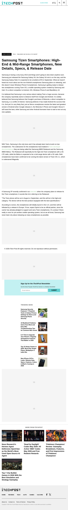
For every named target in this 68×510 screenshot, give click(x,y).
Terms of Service (21, 502)
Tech (14, 54)
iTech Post (13, 249)
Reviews (11, 494)
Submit (54, 290)
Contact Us (11, 502)
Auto (25, 494)
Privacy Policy (31, 502)
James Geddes (6, 54)
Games (32, 494)
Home (3, 494)
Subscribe (44, 3)
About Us (4, 502)
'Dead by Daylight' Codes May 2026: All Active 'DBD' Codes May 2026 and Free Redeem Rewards (32, 448)
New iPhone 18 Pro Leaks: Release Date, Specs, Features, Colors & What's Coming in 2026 (29, 362)
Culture (40, 494)
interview (33, 191)
